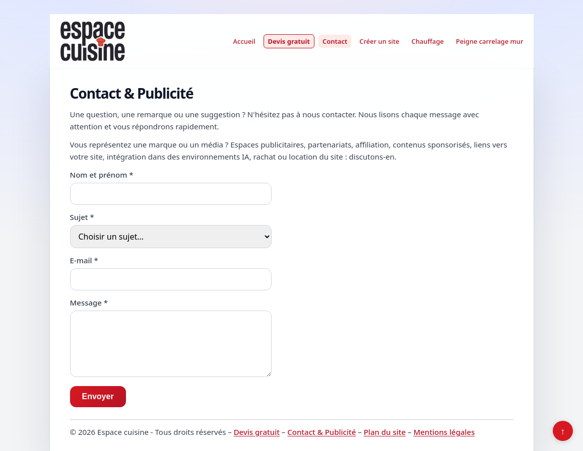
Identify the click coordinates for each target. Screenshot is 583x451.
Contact (334, 41)
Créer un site (379, 41)
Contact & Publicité (321, 432)
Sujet (82, 217)
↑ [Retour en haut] (563, 431)
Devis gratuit (289, 41)
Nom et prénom (102, 175)
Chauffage (427, 41)
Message (89, 302)
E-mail (84, 260)
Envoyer (98, 396)
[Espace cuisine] (92, 41)
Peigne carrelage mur (490, 41)
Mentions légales (444, 432)
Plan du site (385, 432)
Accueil (244, 41)
